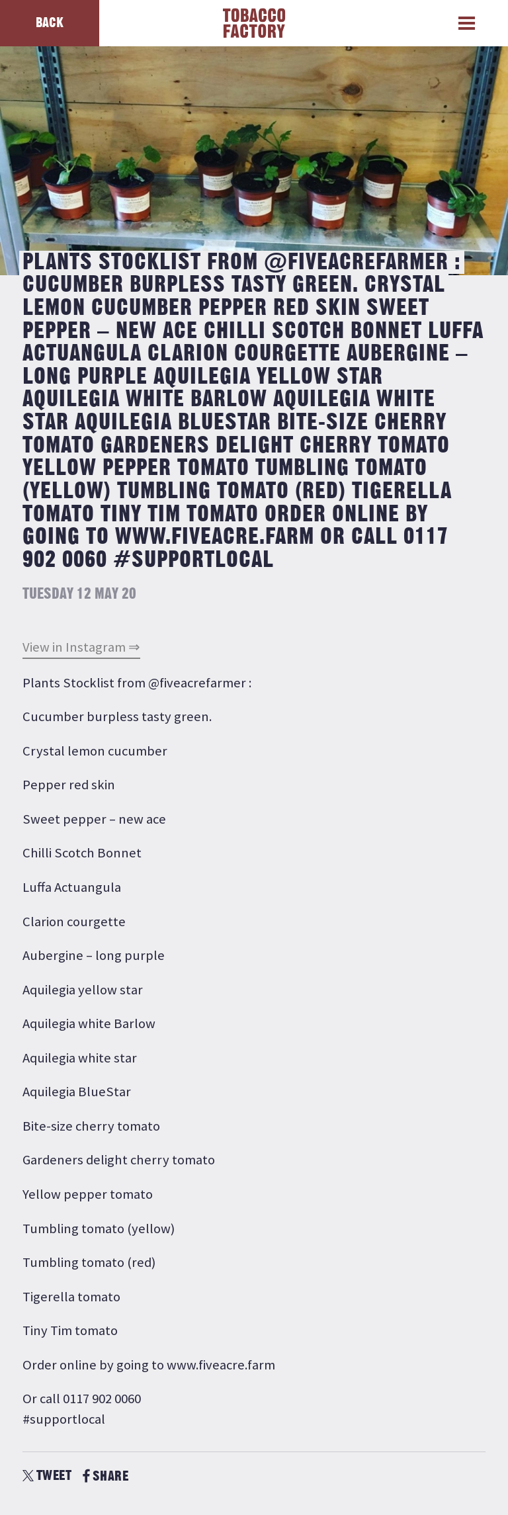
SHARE (105, 1476)
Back (50, 23)
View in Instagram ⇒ (81, 647)
